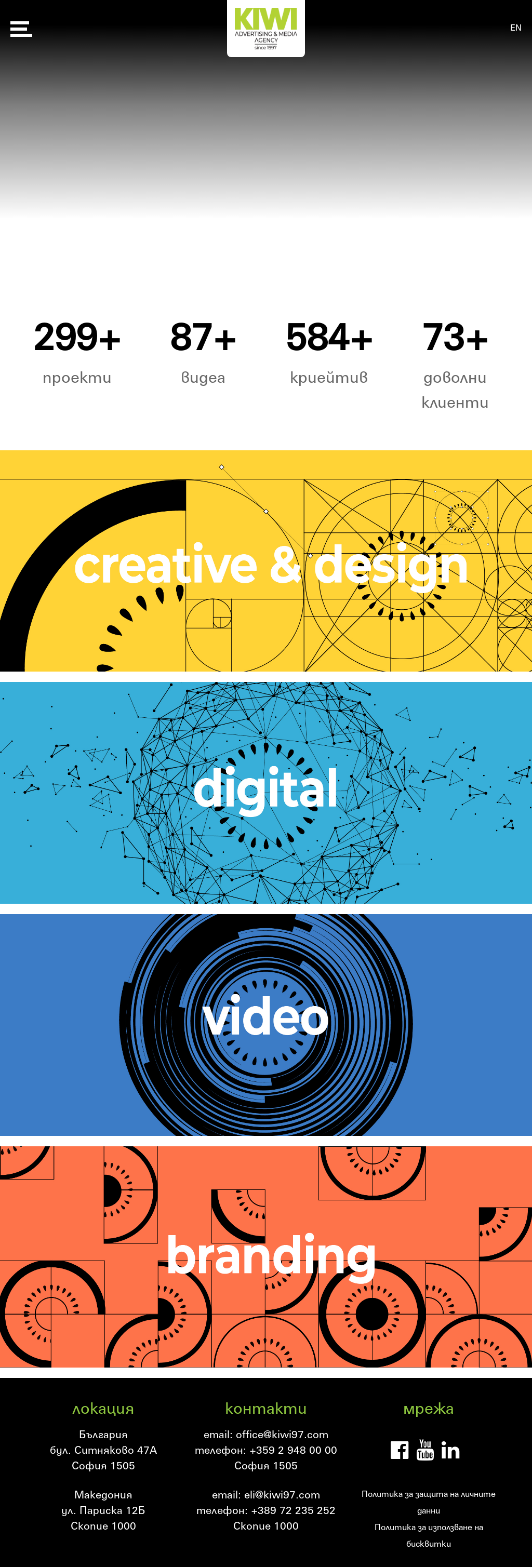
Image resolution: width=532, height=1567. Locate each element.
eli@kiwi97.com (282, 1494)
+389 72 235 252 (293, 1510)
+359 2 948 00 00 (293, 1449)
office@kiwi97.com (282, 1434)
